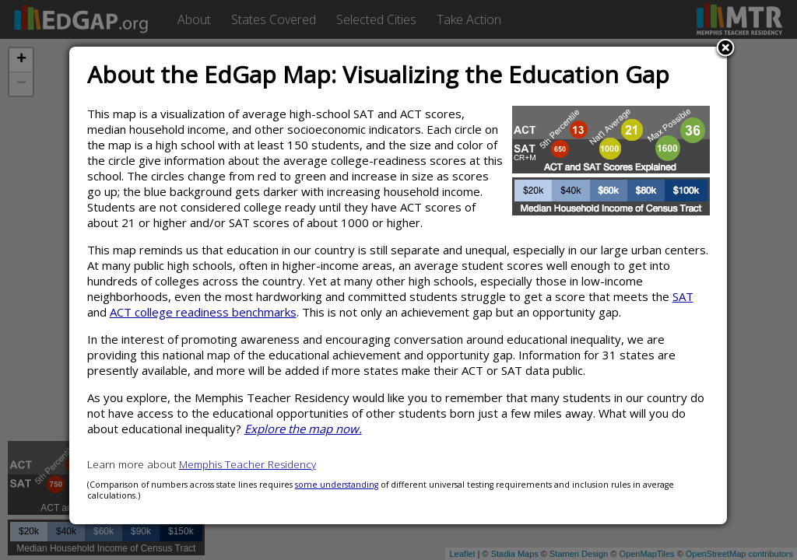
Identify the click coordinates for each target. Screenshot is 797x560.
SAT (682, 296)
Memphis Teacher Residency (247, 464)
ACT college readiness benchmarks (203, 312)
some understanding (336, 484)
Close (725, 49)
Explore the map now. (303, 428)
